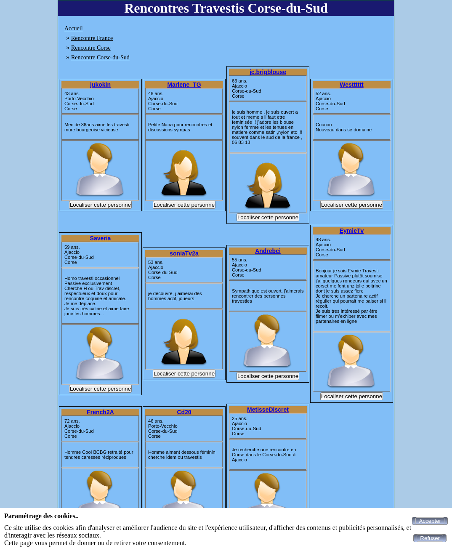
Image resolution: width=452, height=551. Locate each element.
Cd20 (184, 412)
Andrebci (268, 251)
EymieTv (352, 230)
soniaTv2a (184, 253)
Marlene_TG (184, 84)
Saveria (100, 238)
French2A (100, 412)
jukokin (100, 84)
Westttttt (352, 84)
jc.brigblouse (268, 72)
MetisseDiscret (268, 409)
